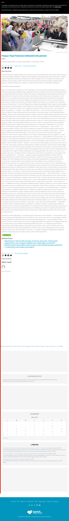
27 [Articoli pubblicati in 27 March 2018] (16, 434)
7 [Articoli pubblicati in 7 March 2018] (25, 426)
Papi (24, 65)
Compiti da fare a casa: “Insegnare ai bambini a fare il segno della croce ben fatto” (30, 243)
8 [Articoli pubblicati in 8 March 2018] (34, 426)
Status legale (42, 501)
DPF (18, 501)
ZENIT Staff (18, 65)
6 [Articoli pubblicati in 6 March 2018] (16, 426)
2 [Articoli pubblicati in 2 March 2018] (43, 423)
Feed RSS (35, 445)
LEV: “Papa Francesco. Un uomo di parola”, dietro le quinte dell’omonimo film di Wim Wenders (25, 453)
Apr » (7, 438)
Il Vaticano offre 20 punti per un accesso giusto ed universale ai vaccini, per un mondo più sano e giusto (27, 448)
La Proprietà (30, 501)
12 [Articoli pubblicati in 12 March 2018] (7, 428)
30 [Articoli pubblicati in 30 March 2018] (43, 434)
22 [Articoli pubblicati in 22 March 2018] (34, 431)
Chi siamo (13, 501)
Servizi (36, 501)
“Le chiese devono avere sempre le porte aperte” (20, 247)
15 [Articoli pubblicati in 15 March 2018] (34, 428)
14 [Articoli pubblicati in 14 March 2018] (25, 428)
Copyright (49, 501)
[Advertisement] (34, 333)
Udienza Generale (31, 65)
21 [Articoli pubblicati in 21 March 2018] (25, 431)
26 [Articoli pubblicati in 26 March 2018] (7, 434)
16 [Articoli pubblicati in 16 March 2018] (43, 428)
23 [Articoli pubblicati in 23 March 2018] (43, 431)
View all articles (6, 271)
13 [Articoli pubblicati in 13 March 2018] (16, 428)
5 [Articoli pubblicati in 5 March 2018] (7, 426)
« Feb (4, 438)
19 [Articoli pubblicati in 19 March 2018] (7, 431)
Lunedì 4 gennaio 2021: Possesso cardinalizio (14, 459)
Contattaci (55, 501)
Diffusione (23, 501)
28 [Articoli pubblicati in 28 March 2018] (25, 434)
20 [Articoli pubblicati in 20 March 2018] (16, 431)
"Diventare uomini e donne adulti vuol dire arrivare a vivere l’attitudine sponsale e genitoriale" (33, 245)
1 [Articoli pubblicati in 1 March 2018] (34, 423)
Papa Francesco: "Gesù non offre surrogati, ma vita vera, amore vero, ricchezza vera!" (31, 241)
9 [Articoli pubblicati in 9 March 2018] (43, 426)
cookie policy (58, 7)
